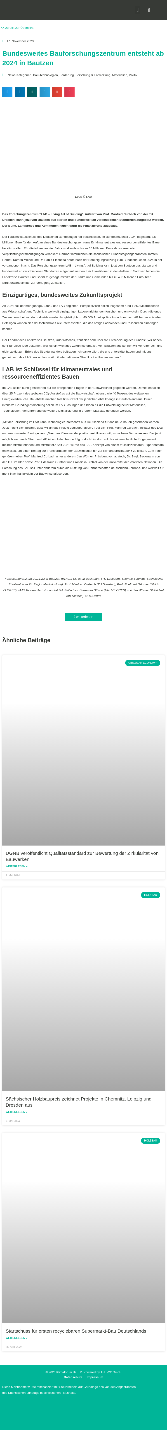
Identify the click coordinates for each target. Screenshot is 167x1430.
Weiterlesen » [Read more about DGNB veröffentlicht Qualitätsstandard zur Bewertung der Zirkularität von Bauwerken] (17, 866)
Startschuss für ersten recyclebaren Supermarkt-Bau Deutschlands (76, 1331)
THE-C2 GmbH (111, 1372)
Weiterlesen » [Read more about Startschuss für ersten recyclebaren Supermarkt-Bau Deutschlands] (17, 1338)
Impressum (95, 1377)
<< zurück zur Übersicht (16, 27)
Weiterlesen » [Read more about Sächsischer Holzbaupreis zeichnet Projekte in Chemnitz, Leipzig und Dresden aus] (17, 1112)
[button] (137, 10)
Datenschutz (73, 1377)
